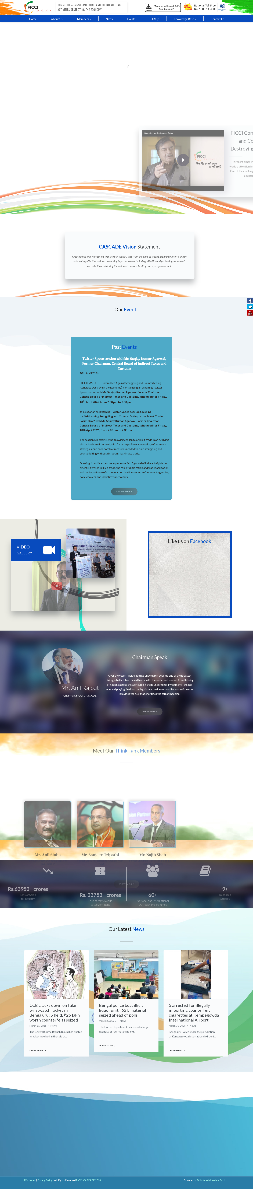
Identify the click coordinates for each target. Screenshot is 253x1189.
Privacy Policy (44, 1180)
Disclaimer (29, 1180)
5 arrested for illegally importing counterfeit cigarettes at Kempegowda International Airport (194, 1012)
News (53, 1025)
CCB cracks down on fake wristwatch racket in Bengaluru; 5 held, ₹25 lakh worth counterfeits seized (55, 1012)
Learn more (37, 1050)
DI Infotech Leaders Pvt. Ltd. (213, 1180)
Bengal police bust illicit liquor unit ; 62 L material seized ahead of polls (122, 1010)
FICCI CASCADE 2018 (88, 1180)
